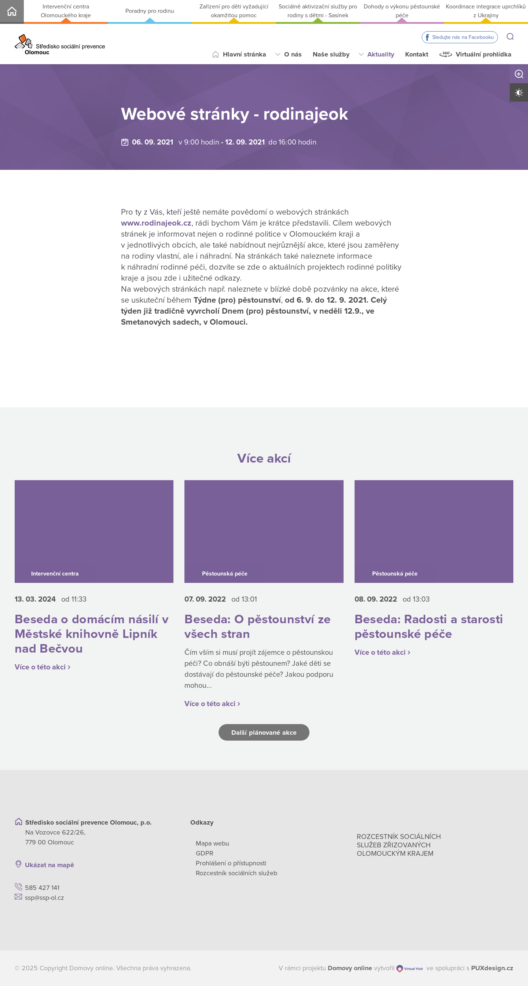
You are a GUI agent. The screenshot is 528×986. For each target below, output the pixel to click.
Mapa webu (212, 843)
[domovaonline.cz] (350, 968)
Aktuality (380, 54)
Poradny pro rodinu (149, 11)
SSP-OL (12, 12)
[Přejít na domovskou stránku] (60, 44)
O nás (293, 54)
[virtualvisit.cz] (409, 968)
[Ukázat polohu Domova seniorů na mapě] (130, 865)
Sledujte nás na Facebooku (463, 37)
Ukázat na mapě (49, 865)
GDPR (204, 853)
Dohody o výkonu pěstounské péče (402, 11)
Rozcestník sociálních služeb (236, 873)
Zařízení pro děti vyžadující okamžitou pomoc (233, 11)
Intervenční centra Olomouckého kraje (66, 11)
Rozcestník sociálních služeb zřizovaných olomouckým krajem (399, 845)
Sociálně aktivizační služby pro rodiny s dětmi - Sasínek (318, 11)
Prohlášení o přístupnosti (231, 863)
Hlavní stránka (244, 54)
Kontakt (416, 54)
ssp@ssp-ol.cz (44, 898)
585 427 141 (42, 888)
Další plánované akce (264, 732)
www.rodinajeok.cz (156, 223)
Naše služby (331, 54)
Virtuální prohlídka (483, 54)
